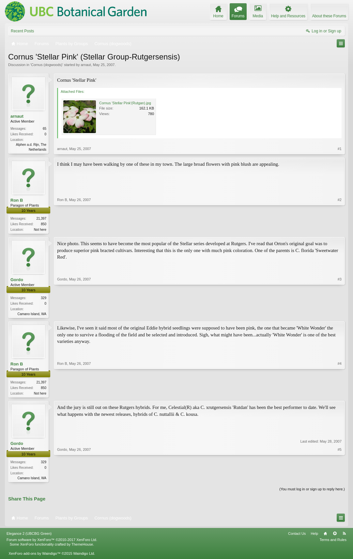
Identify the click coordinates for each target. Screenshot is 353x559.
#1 (340, 149)
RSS (344, 536)
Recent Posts (22, 31)
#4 (340, 394)
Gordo (16, 280)
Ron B (16, 200)
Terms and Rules (332, 542)
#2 (340, 229)
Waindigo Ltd (83, 556)
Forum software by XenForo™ (52, 542)
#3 (340, 314)
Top (334, 536)
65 (44, 128)
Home (325, 536)
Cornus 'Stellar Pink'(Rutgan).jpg (125, 103)
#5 (340, 479)
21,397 (41, 219)
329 (43, 299)
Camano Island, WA (31, 315)
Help (314, 536)
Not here (40, 230)
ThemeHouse (82, 547)
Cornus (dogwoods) (46, 65)
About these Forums (329, 16)
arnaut (86, 65)
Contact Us (297, 536)
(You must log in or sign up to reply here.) (312, 492)
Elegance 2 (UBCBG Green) (29, 536)
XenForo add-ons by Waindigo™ (34, 556)
